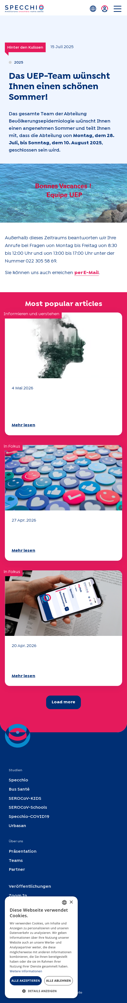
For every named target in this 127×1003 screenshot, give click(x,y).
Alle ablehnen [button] (58, 981)
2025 (18, 62)
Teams (16, 860)
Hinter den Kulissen (25, 47)
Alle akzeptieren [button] (25, 981)
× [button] (71, 902)
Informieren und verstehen (31, 314)
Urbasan (17, 826)
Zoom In (18, 896)
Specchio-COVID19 (29, 817)
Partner (17, 870)
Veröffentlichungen (30, 886)
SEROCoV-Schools (28, 807)
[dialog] (41, 947)
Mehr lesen (23, 425)
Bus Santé (19, 789)
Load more (63, 702)
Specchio (18, 780)
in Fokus (12, 446)
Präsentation (22, 851)
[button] (41, 990)
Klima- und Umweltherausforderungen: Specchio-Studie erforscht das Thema (63, 406)
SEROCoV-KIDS (25, 798)
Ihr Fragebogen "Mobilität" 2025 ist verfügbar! (58, 535)
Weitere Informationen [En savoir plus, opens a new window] (26, 971)
